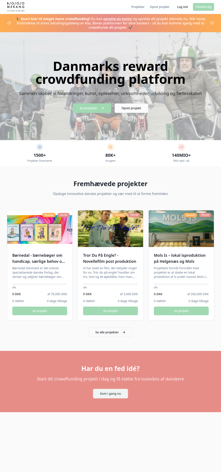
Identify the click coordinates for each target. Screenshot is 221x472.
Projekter (138, 7)
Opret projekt (159, 7)
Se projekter (92, 108)
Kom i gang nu (110, 393)
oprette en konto (117, 18)
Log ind (182, 7)
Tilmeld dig (204, 7)
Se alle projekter (110, 332)
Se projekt (39, 311)
